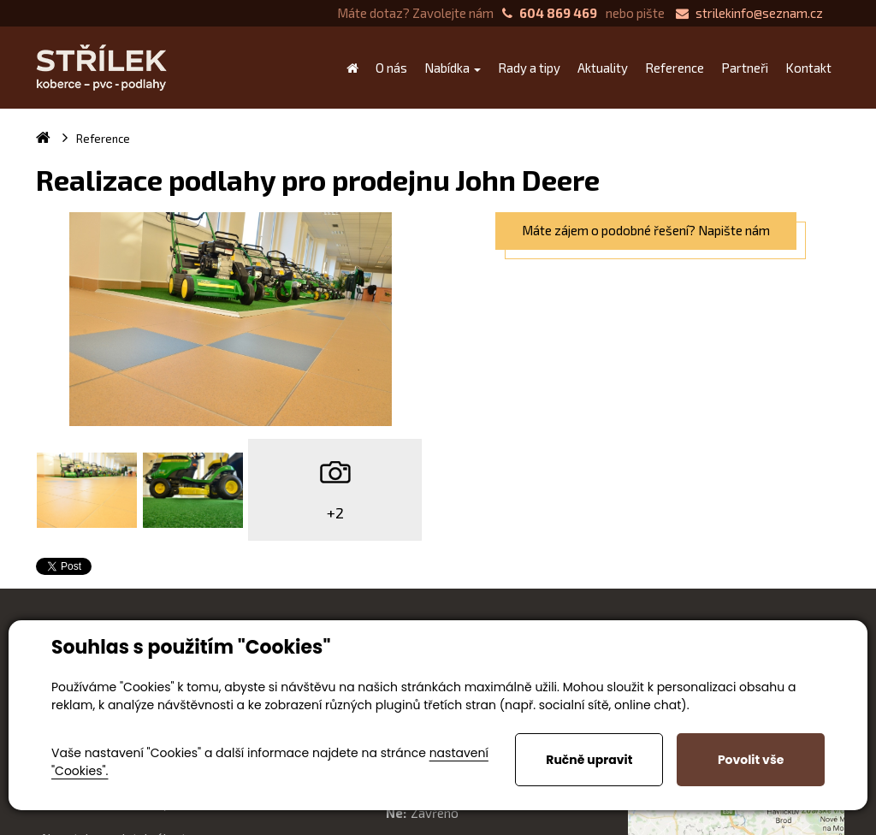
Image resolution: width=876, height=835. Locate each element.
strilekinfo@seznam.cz (749, 13)
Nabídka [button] (452, 67)
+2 (335, 512)
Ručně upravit (589, 759)
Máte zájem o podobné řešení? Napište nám (646, 230)
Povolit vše (751, 759)
